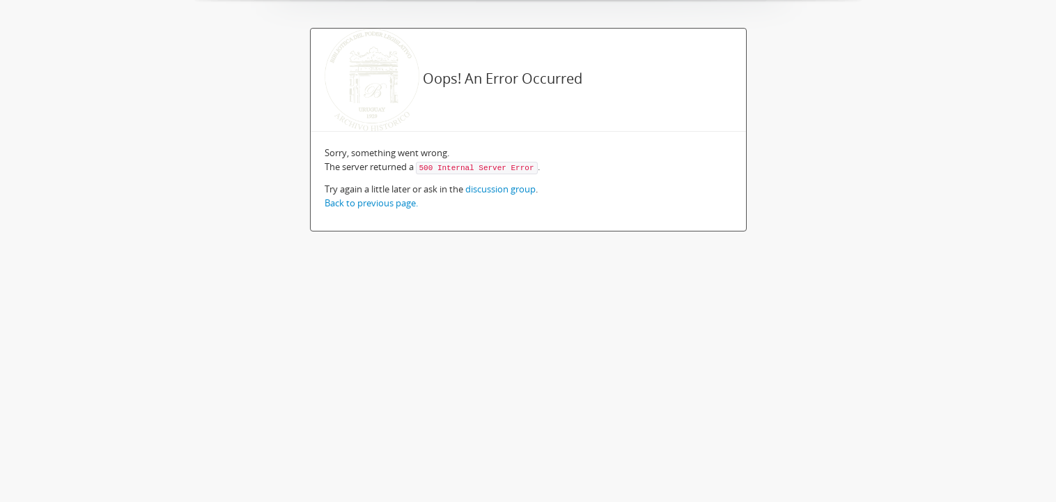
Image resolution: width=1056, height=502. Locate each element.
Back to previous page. (371, 203)
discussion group (500, 189)
